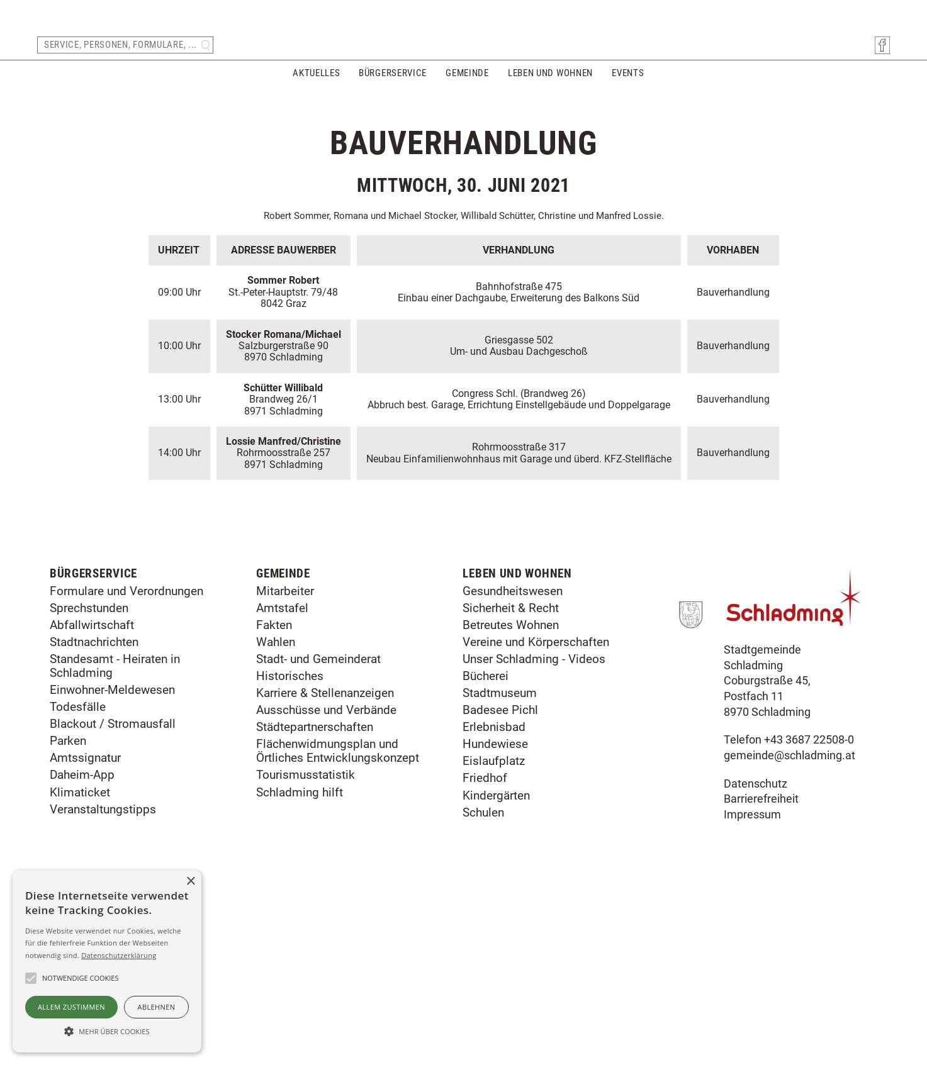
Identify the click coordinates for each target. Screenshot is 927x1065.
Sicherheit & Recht (511, 781)
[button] (107, 1030)
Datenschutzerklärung (118, 955)
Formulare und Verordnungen (126, 764)
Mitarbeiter (285, 764)
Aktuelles (316, 80)
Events (628, 80)
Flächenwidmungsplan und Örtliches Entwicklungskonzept (337, 924)
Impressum (752, 987)
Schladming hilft (299, 965)
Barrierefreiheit (761, 972)
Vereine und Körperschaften (536, 815)
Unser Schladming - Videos (534, 832)
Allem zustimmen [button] (71, 1007)
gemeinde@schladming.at (789, 928)
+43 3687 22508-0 (809, 912)
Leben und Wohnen (550, 80)
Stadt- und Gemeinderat (318, 832)
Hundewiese (495, 917)
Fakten (274, 798)
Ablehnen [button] (157, 1007)
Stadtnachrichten (94, 815)
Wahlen (275, 815)
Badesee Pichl (500, 883)
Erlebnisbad (494, 900)
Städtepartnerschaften (314, 900)
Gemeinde (467, 80)
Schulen (483, 985)
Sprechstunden (89, 781)
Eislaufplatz (494, 934)
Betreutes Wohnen (511, 798)
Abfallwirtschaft (92, 798)
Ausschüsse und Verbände (326, 883)
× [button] (190, 881)
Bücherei (485, 849)
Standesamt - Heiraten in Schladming (115, 839)
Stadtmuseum (500, 866)
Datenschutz (755, 957)
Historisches (289, 849)
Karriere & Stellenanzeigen (325, 866)
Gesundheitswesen (513, 764)
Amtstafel (282, 781)
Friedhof (485, 951)
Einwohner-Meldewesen (112, 863)
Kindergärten (496, 968)
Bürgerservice (393, 80)
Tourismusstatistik (305, 948)
